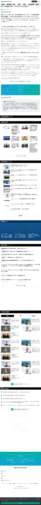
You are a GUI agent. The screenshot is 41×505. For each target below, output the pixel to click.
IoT (24, 4)
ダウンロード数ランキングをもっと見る (20, 419)
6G (19, 4)
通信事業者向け (31, 4)
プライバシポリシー (32, 499)
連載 (1, 486)
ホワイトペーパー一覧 (20, 295)
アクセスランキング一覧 (18, 393)
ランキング (3, 484)
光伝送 (37, 4)
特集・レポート (3, 479)
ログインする (20, 92)
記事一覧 (20, 225)
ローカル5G (9, 4)
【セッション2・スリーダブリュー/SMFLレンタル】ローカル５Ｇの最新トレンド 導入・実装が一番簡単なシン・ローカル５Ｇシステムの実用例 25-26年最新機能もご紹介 (21, 412)
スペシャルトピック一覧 (21, 155)
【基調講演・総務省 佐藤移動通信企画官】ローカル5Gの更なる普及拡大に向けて (16, 401)
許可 (20, 503)
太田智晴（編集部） (6, 9)
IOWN (3, 4)
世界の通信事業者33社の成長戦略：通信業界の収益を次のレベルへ (14, 408)
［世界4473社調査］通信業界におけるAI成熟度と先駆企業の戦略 (14, 405)
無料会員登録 (34, 1)
